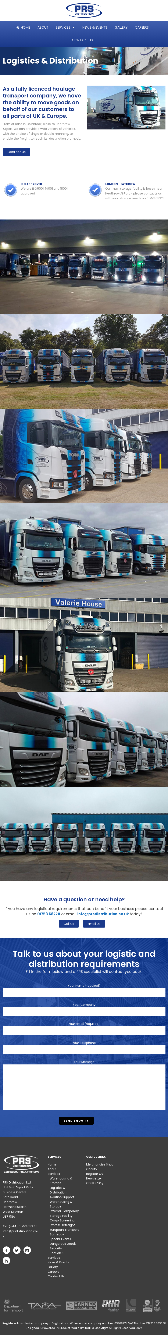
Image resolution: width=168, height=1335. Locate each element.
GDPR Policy (94, 1183)
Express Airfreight (62, 1225)
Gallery (121, 27)
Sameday (57, 1234)
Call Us (69, 923)
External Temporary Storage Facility (64, 1213)
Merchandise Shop (100, 1164)
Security (56, 1248)
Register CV (94, 1174)
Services (63, 27)
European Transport (64, 1230)
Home (25, 27)
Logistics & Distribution (58, 1190)
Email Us (94, 923)
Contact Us (82, 40)
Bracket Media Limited (75, 1328)
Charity (91, 1169)
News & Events (94, 27)
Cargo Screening (62, 1220)
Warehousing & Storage (61, 1180)
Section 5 (57, 1253)
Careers (142, 27)
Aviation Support (62, 1197)
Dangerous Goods (63, 1244)
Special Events (60, 1239)
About (42, 27)
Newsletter (94, 1178)
